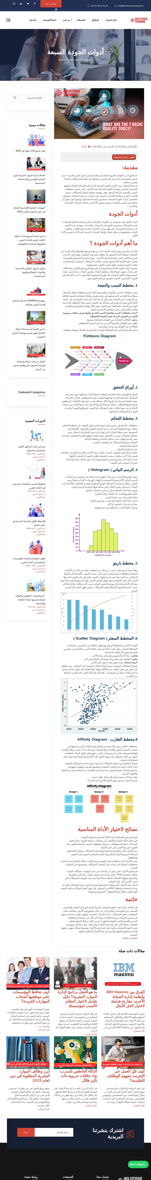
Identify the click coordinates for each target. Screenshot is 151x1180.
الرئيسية (88, 59)
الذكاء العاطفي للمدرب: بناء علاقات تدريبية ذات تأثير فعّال (78, 1076)
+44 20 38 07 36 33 (99, 6)
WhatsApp (137, 1164)
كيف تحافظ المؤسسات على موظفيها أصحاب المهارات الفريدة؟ (31, 996)
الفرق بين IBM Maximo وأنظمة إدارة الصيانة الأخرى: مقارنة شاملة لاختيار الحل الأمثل (125, 998)
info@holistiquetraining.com (130, 6)
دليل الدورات (111, 20)
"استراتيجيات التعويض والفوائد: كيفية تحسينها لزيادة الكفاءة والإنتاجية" (30, 599)
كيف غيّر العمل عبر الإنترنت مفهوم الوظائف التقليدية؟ (126, 1076)
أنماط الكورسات (49, 20)
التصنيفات (80, 20)
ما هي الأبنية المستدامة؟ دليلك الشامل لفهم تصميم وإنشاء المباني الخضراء (28, 333)
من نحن (66, 20)
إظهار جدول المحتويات (124, 157)
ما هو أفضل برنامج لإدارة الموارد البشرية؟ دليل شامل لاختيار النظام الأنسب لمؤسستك (77, 998)
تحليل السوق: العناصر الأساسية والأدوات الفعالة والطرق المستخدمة (30, 272)
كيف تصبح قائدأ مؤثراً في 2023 (30, 150)
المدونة (32, 20)
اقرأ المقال (139, 1031)
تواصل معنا (51, 3)
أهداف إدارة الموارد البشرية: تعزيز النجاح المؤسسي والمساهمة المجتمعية (29, 179)
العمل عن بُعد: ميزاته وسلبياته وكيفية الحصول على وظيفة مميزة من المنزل (29, 365)
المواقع (95, 20)
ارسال (26, 1132)
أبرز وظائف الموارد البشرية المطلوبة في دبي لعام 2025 (30, 1076)
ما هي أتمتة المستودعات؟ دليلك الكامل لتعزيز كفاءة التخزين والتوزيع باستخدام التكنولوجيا (30, 240)
